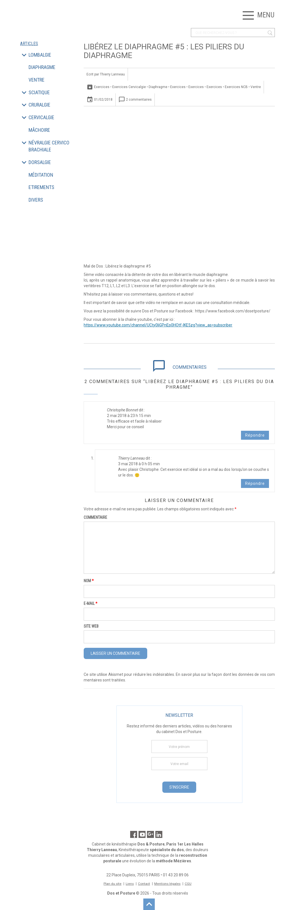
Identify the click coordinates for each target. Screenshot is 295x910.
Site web (91, 626)
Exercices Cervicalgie (129, 87)
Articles (29, 43)
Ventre (255, 87)
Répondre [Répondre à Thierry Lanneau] (255, 483)
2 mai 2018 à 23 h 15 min (129, 415)
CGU (189, 884)
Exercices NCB (236, 87)
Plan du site (112, 884)
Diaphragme (158, 87)
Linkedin (158, 834)
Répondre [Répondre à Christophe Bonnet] (255, 435)
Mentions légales (167, 884)
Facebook (133, 834)
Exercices (101, 87)
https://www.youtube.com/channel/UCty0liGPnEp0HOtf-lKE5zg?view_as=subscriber (158, 325)
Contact (144, 884)
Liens (129, 884)
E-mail (90, 603)
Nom (89, 581)
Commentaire (95, 517)
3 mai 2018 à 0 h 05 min (139, 464)
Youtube (142, 834)
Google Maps (150, 834)
